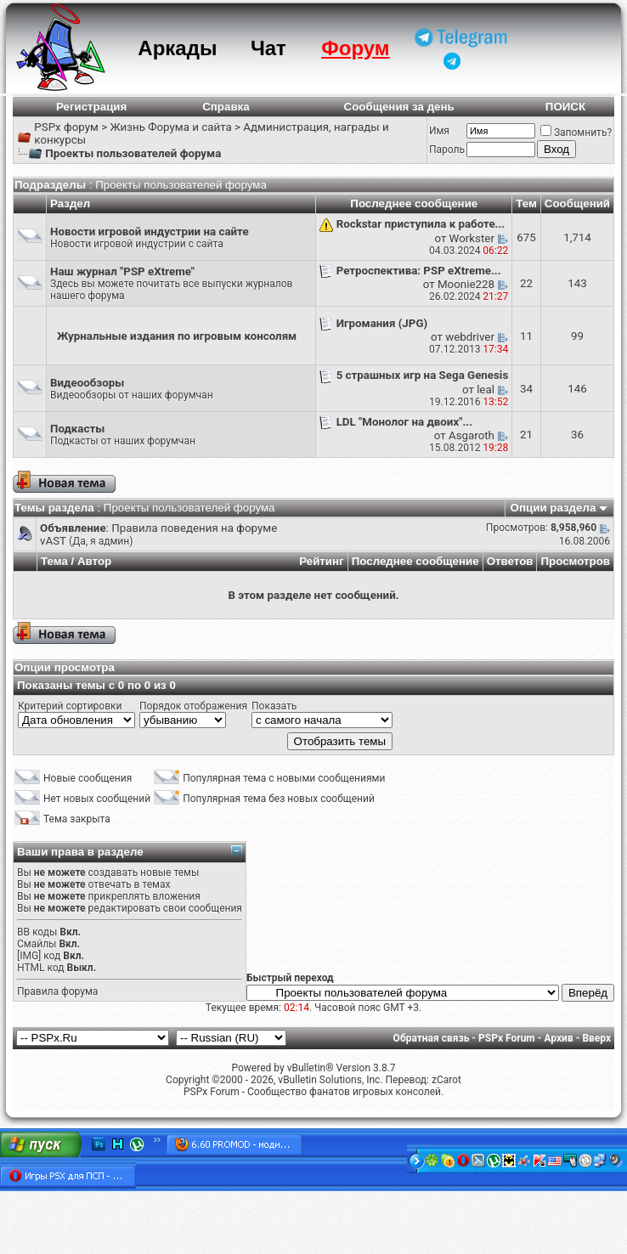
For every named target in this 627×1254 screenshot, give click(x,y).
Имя (439, 131)
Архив (558, 1038)
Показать (274, 706)
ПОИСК (565, 106)
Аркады (177, 48)
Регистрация (91, 106)
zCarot (446, 1080)
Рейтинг (321, 561)
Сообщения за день (399, 106)
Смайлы (36, 944)
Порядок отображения (193, 706)
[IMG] (29, 956)
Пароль (447, 149)
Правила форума (57, 991)
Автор (94, 561)
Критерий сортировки (69, 706)
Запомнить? (576, 132)
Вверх (596, 1038)
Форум (355, 48)
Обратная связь (431, 1038)
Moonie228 (466, 284)
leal (485, 389)
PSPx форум (66, 127)
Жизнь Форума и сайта (170, 127)
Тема (54, 561)
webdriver (469, 336)
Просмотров (575, 561)
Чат (268, 48)
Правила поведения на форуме (194, 528)
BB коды (37, 932)
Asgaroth (471, 435)
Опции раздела (553, 507)
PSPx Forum (506, 1038)
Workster (471, 238)
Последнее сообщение (415, 561)
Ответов (510, 561)
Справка (226, 106)
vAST (53, 540)
